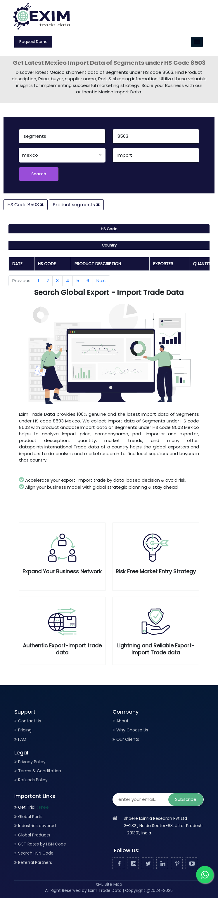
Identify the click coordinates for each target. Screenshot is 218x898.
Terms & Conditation (39, 771)
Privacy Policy (32, 762)
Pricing (25, 730)
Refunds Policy (33, 780)
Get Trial (33, 807)
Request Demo (33, 41)
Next (101, 280)
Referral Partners (35, 862)
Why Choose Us (132, 730)
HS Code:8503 (25, 204)
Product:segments (76, 204)
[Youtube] (191, 863)
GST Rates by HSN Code (42, 844)
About (122, 721)
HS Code (109, 229)
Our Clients (127, 739)
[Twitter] (147, 863)
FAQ (22, 739)
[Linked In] (162, 863)
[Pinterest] (177, 863)
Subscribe (185, 799)
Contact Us (29, 721)
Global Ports (30, 817)
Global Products (34, 835)
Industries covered (37, 826)
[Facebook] (118, 863)
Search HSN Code (35, 853)
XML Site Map (109, 884)
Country (109, 245)
